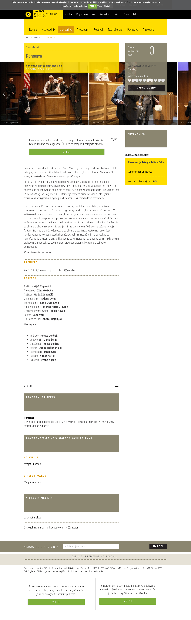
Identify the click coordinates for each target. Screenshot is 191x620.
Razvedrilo (148, 29)
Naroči (158, 546)
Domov (27, 37)
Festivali (98, 29)
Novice (33, 29)
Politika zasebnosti (79, 571)
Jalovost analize (32, 517)
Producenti (83, 29)
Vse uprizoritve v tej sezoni (141, 181)
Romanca (29, 417)
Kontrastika (53, 571)
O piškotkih (64, 571)
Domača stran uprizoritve (140, 171)
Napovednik (48, 29)
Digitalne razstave (85, 14)
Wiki (117, 14)
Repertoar (105, 14)
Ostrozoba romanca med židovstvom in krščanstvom (51, 527)
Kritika (68, 14)
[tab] (71, 263)
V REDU (93, 6)
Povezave (132, 29)
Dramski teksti (131, 14)
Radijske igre (115, 29)
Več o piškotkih (103, 6)
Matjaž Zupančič (32, 464)
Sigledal (32, 571)
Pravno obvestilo (96, 571)
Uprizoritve (66, 29)
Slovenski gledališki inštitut (64, 568)
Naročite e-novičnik (41, 547)
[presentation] (145, 546)
